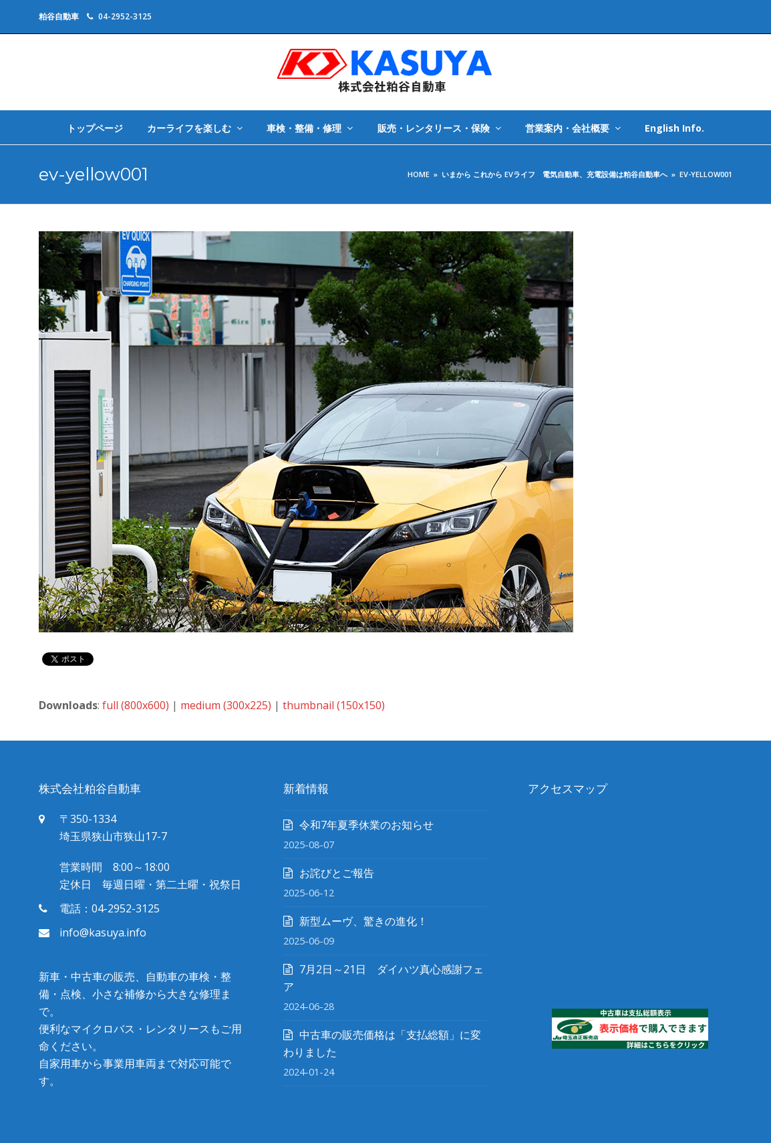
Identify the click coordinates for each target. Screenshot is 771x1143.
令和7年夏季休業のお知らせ (366, 824)
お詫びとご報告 (336, 873)
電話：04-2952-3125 (109, 908)
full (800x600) (135, 705)
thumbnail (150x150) (334, 705)
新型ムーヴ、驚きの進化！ (363, 921)
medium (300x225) (225, 705)
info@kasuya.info (102, 932)
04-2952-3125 (125, 16)
